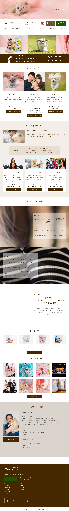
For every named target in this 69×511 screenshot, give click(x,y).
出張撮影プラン (7, 489)
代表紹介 (21, 485)
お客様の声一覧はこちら (34, 352)
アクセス (52, 28)
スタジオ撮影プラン (8, 485)
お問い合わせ (22, 489)
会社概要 (21, 483)
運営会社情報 (63, 28)
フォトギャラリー (30, 28)
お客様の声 (42, 28)
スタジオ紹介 (22, 487)
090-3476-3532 (30, 22)
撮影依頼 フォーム (61, 23)
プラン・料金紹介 (16, 28)
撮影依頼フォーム (10, 478)
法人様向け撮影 (7, 491)
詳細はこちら (13, 189)
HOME (4, 28)
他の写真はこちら (34, 396)
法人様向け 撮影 (50, 23)
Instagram (11, 439)
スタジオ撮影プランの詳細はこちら (14, 111)
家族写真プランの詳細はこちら (34, 115)
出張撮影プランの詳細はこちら (55, 111)
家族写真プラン (7, 487)
